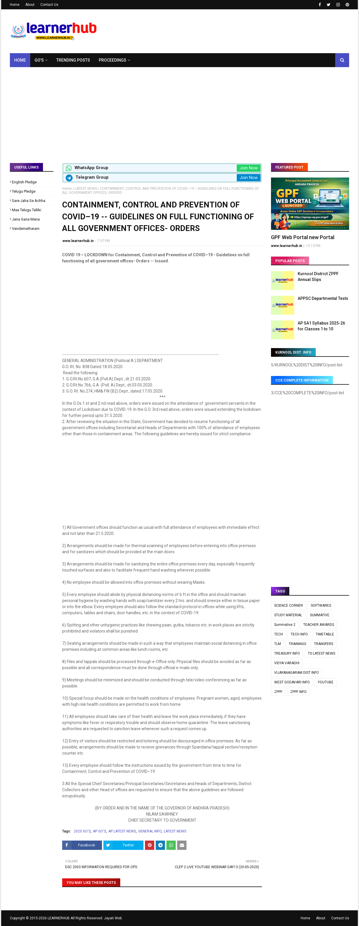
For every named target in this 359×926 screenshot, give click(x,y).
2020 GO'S (82, 831)
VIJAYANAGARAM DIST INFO (296, 673)
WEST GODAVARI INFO (292, 682)
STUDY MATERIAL (288, 615)
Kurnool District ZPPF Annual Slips (318, 276)
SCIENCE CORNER (288, 605)
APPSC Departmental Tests (323, 298)
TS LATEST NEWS (321, 653)
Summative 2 (284, 625)
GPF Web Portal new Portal (302, 237)
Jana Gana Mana (26, 219)
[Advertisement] (179, 110)
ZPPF (278, 692)
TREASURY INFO (287, 653)
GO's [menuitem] (39, 60)
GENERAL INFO (149, 831)
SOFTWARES (321, 605)
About (30, 5)
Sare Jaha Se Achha (28, 200)
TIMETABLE (325, 634)
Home (14, 5)
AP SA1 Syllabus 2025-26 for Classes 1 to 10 (321, 326)
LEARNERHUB (59, 918)
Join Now (249, 168)
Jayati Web (113, 918)
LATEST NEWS (86, 189)
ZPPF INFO (298, 692)
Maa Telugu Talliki (26, 210)
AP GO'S (99, 831)
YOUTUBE (325, 682)
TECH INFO (299, 634)
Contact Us (49, 5)
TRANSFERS (323, 644)
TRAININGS (297, 644)
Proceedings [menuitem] (112, 60)
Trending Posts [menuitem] (73, 60)
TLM (277, 644)
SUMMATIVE (319, 615)
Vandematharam (26, 228)
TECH (278, 634)
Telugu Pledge (23, 191)
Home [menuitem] (20, 60)
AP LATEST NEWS (122, 831)
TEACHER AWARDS (318, 625)
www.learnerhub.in (78, 241)
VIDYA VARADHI (286, 663)
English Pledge (24, 182)
